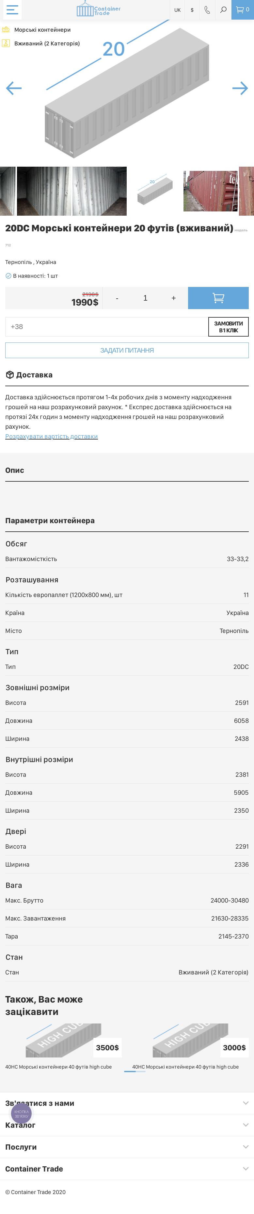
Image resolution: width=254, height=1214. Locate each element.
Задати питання (127, 350)
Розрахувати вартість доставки (51, 436)
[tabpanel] (63, 1047)
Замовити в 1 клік (228, 327)
